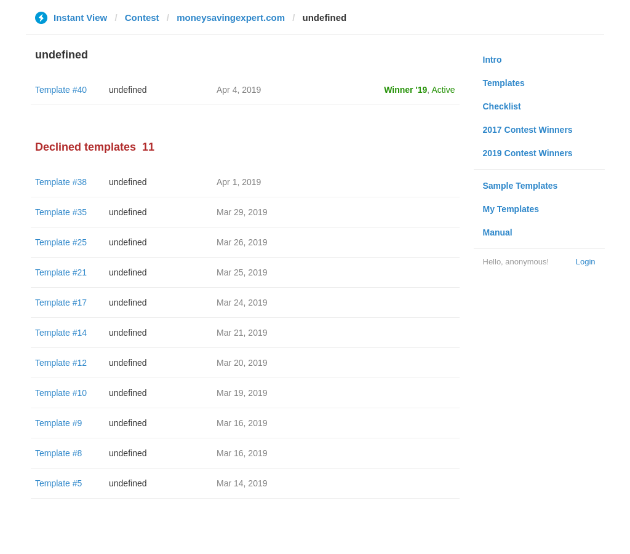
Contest (142, 17)
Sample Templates (520, 186)
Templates (504, 83)
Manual (497, 232)
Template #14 (61, 333)
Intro (492, 60)
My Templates (511, 209)
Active (443, 90)
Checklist (502, 106)
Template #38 (61, 182)
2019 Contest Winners (528, 153)
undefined (128, 90)
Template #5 (58, 483)
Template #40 (61, 90)
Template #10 (61, 393)
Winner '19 (405, 90)
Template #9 (58, 423)
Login (586, 261)
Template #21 (61, 272)
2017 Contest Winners (528, 130)
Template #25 (61, 242)
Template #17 (61, 302)
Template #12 (61, 363)
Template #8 (58, 453)
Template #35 (61, 212)
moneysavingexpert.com (231, 17)
